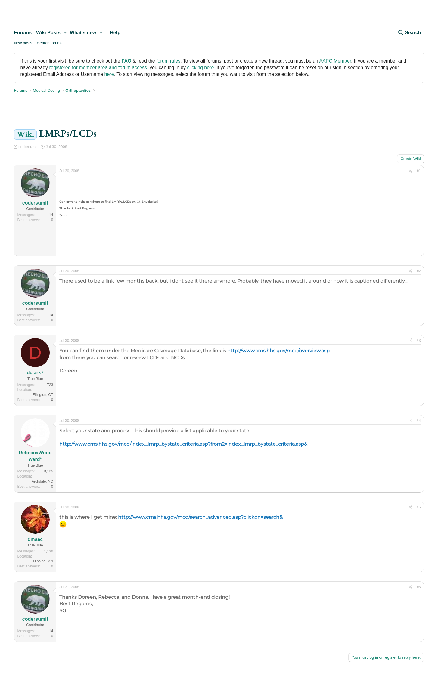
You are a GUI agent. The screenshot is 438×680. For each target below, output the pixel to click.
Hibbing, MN (43, 561)
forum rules (168, 60)
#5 (419, 507)
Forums (23, 32)
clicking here (200, 67)
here (109, 74)
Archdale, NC (42, 481)
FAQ (127, 60)
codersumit (28, 146)
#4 (419, 421)
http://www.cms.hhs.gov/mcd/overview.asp (278, 351)
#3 (419, 340)
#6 (419, 587)
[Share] (411, 171)
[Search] (409, 33)
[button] (65, 33)
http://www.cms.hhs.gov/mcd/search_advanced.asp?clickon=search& (200, 517)
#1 (419, 171)
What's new (83, 32)
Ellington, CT (43, 395)
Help (115, 32)
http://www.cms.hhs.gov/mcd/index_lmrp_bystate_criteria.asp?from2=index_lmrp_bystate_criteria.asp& (183, 444)
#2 (419, 271)
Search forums (50, 43)
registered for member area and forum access (98, 67)
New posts (23, 43)
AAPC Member (335, 60)
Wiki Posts (48, 32)
